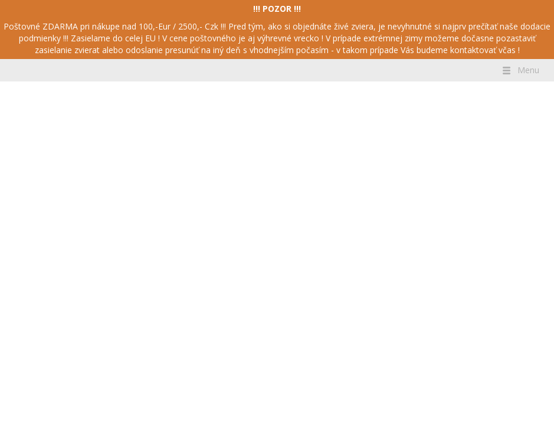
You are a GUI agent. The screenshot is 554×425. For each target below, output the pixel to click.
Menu (519, 70)
